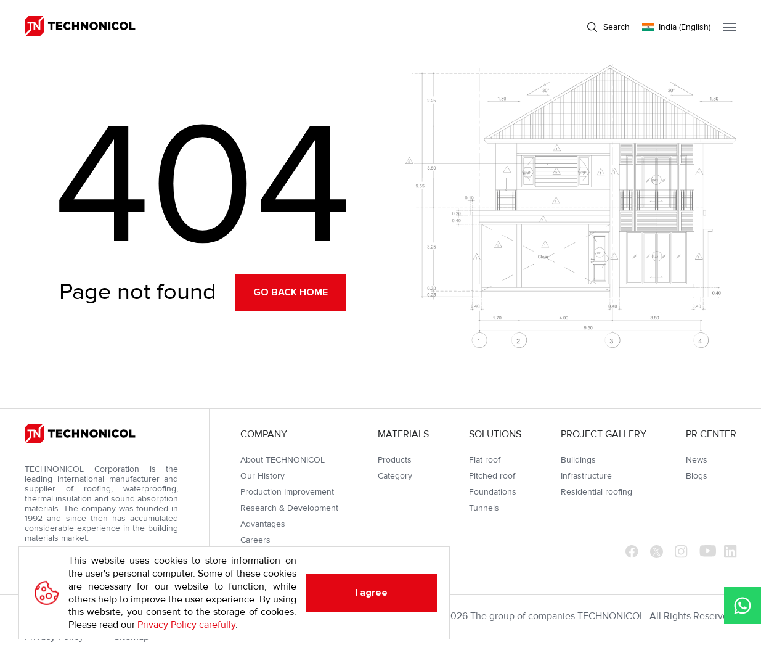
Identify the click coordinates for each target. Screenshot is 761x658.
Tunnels (484, 508)
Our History (262, 476)
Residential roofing (596, 492)
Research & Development (289, 508)
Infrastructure (586, 476)
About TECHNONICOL (282, 459)
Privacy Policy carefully (186, 625)
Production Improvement (287, 492)
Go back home (290, 292)
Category (395, 476)
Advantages (262, 524)
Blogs (696, 476)
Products (395, 459)
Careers (255, 540)
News (696, 459)
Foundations (492, 492)
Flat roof (484, 459)
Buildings (578, 459)
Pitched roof (492, 476)
